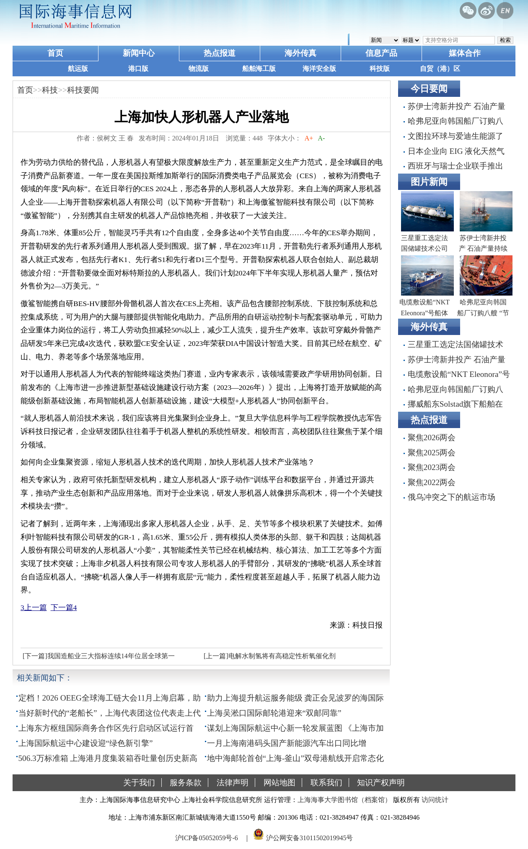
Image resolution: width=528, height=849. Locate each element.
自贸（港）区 (440, 68)
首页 (55, 53)
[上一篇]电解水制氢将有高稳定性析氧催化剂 (270, 655)
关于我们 (139, 782)
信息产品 (381, 53)
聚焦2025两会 (432, 452)
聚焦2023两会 (432, 467)
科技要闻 (83, 90)
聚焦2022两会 (432, 482)
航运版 (78, 68)
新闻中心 (139, 53)
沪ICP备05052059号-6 (206, 837)
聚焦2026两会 (432, 437)
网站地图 (279, 782)
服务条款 (186, 782)
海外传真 (300, 53)
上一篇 (34, 607)
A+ (309, 138)
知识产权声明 (381, 782)
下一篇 (64, 607)
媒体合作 (465, 53)
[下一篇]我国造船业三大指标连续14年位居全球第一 (99, 655)
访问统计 (435, 799)
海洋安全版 (319, 68)
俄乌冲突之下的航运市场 (451, 497)
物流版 (199, 68)
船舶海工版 (259, 68)
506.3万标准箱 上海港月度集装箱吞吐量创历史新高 (108, 758)
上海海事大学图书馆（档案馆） (344, 799)
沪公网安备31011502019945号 (309, 837)
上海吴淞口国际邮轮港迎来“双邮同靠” (274, 713)
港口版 (138, 68)
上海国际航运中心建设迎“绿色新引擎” (85, 743)
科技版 (380, 68)
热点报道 (220, 53)
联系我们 (326, 782)
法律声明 (232, 782)
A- (321, 138)
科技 (50, 90)
